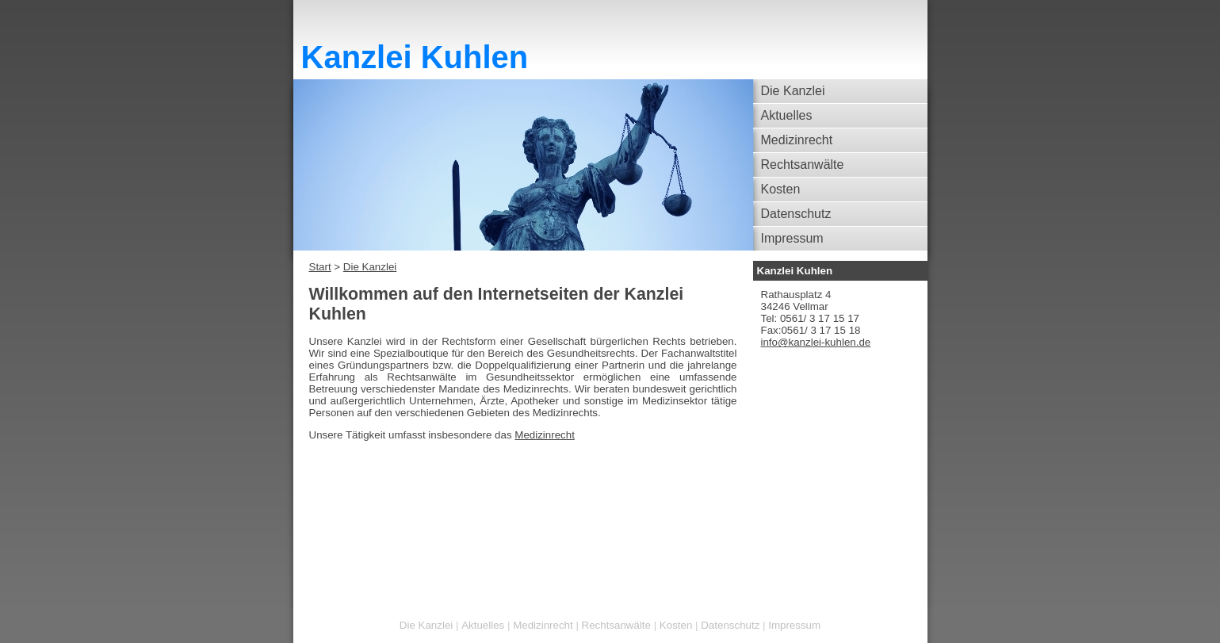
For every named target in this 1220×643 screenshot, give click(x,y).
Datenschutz (796, 213)
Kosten (781, 189)
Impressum (792, 238)
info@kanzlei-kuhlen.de (816, 342)
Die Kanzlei (793, 91)
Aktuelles (787, 115)
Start (320, 267)
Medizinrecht (797, 140)
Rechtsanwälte (802, 164)
